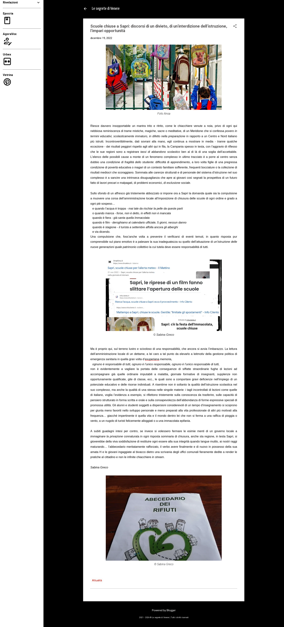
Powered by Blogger (164, 610)
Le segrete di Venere (106, 9)
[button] (235, 26)
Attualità (97, 580)
